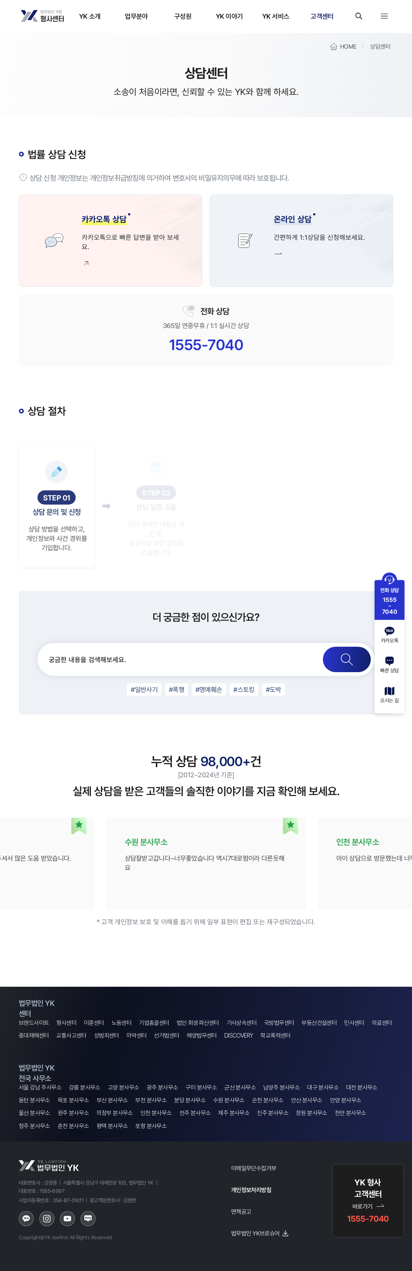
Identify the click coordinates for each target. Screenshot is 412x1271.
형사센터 (66, 1022)
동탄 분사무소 (34, 1100)
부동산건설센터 (319, 1022)
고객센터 (321, 16)
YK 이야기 (229, 16)
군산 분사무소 (240, 1087)
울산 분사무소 (34, 1113)
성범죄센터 (106, 1035)
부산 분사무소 (112, 1100)
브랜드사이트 (34, 1022)
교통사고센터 (71, 1035)
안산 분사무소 (306, 1100)
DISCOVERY (238, 1035)
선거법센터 (166, 1035)
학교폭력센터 (275, 1035)
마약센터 (137, 1035)
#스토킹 (243, 689)
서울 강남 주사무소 (40, 1087)
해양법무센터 (201, 1035)
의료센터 (382, 1022)
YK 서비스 (276, 16)
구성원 (182, 16)
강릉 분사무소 (84, 1087)
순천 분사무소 (268, 1100)
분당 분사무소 (190, 1100)
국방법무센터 (279, 1022)
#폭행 (176, 689)
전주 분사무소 (195, 1113)
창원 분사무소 (311, 1113)
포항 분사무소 (151, 1126)
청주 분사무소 (34, 1126)
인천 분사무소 (156, 1113)
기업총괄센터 (154, 1022)
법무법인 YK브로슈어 (260, 1233)
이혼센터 (94, 1022)
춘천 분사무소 (73, 1126)
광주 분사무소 (162, 1087)
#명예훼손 (209, 689)
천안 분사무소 (350, 1113)
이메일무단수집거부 (253, 1168)
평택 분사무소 (112, 1126)
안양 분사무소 (345, 1100)
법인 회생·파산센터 (198, 1022)
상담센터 (380, 46)
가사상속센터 (242, 1022)
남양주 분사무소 (281, 1087)
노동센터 (122, 1022)
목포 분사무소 (73, 1100)
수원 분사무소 (229, 1100)
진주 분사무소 (272, 1113)
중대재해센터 (34, 1035)
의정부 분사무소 (115, 1113)
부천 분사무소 (151, 1100)
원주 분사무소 (73, 1113)
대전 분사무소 (362, 1087)
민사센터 (354, 1022)
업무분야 (136, 16)
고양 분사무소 (123, 1087)
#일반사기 (144, 689)
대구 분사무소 (323, 1087)
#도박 (273, 689)
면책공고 (241, 1211)
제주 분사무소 (233, 1113)
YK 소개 (90, 16)
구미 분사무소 (201, 1087)
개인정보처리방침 (251, 1190)
